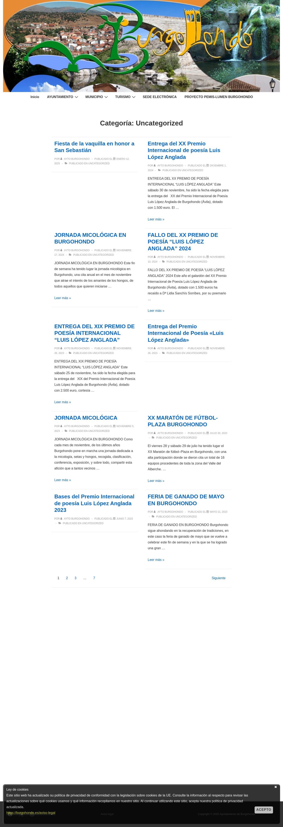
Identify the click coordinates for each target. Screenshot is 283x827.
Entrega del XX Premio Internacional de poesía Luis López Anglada (184, 150)
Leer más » (156, 219)
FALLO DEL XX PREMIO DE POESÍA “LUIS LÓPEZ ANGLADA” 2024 (183, 242)
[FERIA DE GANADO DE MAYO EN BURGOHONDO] (218, 511)
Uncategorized (99, 163)
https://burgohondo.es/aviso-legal (30, 813)
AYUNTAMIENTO (63, 97)
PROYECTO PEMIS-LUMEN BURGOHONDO (219, 97)
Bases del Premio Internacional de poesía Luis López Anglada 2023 (94, 503)
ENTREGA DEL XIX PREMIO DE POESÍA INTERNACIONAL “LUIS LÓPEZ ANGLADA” (94, 333)
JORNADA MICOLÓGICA (85, 418)
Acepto (263, 809)
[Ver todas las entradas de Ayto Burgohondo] (75, 158)
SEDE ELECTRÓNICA (160, 97)
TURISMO (126, 97)
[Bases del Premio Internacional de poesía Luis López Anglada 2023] (124, 518)
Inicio (34, 97)
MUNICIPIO (97, 97)
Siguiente (219, 578)
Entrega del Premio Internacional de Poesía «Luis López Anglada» (186, 333)
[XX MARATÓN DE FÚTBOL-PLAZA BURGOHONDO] (218, 433)
